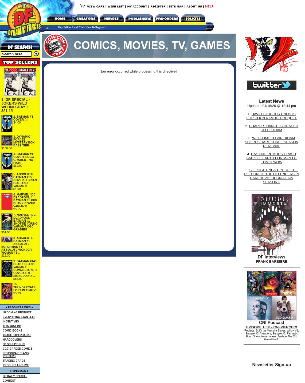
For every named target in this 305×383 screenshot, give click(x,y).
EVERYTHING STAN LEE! (19, 317)
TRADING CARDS (14, 360)
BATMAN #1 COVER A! (23, 118)
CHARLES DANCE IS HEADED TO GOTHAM (273, 128)
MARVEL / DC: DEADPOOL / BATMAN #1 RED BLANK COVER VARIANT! (25, 200)
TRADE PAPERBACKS (17, 335)
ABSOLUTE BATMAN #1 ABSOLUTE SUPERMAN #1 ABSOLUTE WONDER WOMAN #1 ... (17, 245)
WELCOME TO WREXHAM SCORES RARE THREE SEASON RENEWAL (271, 142)
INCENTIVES (11, 321)
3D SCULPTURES (14, 344)
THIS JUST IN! (12, 326)
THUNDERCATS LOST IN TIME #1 (25, 289)
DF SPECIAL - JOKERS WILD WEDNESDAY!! (15, 103)
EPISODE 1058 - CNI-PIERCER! (271, 327)
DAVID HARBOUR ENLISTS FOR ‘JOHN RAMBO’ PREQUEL (272, 116)
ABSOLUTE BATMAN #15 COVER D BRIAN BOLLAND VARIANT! (25, 180)
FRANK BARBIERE (271, 262)
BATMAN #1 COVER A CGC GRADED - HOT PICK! (24, 158)
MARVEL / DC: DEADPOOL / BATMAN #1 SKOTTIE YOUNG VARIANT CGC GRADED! (25, 222)
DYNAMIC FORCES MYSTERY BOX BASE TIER (23, 141)
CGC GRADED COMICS (18, 348)
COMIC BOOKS (12, 330)
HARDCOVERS (12, 339)
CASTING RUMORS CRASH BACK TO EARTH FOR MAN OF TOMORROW (271, 158)
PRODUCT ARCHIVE (16, 365)
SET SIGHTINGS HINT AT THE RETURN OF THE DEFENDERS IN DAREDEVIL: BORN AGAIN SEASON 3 (271, 176)
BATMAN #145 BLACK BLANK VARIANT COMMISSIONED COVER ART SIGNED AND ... (25, 268)
